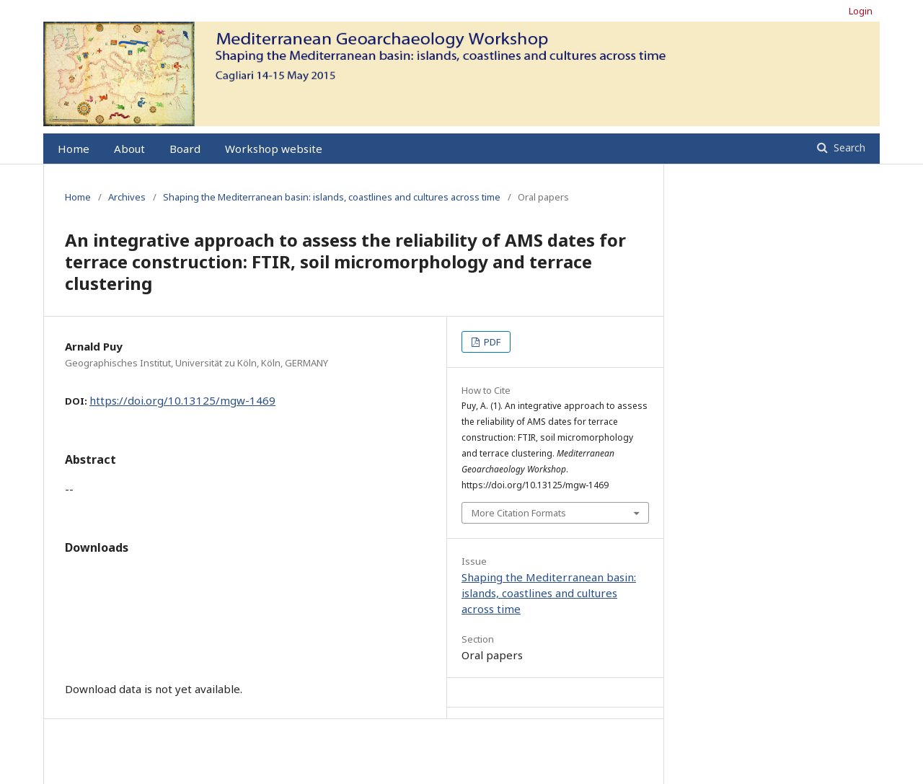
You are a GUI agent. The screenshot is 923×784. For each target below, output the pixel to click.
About (129, 148)
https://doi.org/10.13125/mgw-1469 (182, 400)
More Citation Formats (519, 512)
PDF (491, 341)
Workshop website (273, 148)
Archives (127, 196)
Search (848, 147)
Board (184, 148)
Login (861, 10)
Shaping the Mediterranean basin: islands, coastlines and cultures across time (331, 196)
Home (73, 148)
